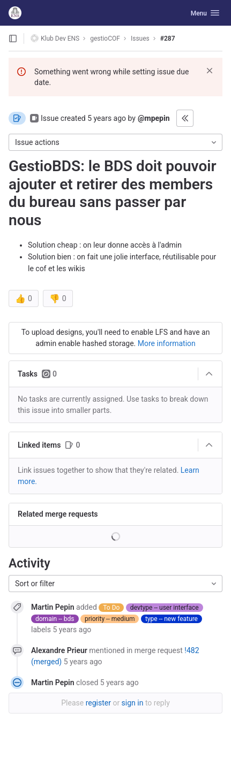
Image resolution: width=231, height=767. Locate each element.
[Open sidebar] (12, 38)
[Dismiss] (209, 70)
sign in (133, 703)
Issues (140, 38)
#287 (167, 38)
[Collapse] (209, 373)
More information (167, 343)
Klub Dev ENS (55, 38)
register (98, 703)
